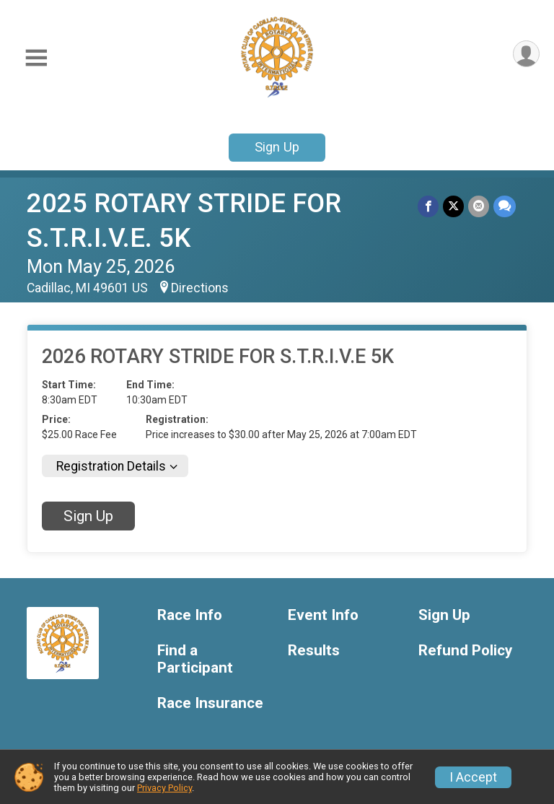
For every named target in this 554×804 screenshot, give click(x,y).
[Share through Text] (504, 206)
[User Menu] (526, 53)
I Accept (473, 777)
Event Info (323, 615)
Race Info (189, 615)
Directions (200, 288)
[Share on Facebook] (428, 206)
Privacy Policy (164, 787)
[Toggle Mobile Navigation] (36, 58)
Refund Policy (465, 650)
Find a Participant (195, 659)
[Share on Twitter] (453, 206)
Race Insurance (210, 703)
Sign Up (277, 146)
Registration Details (111, 466)
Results (314, 650)
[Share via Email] (478, 206)
